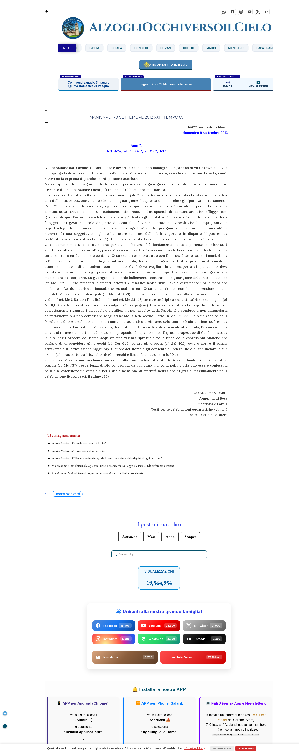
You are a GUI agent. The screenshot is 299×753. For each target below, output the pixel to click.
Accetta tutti (246, 748)
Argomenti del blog (166, 66)
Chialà (131, 48)
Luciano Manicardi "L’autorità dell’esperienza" (78, 452)
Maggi (237, 48)
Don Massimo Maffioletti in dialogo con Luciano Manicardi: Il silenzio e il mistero (98, 474)
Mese (151, 537)
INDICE (67, 48)
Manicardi (265, 48)
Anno (170, 537)
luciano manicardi (67, 494)
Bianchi (80, 48)
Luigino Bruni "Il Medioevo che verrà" (166, 85)
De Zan (186, 48)
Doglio (212, 48)
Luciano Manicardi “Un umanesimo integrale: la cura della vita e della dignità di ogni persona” (106, 459)
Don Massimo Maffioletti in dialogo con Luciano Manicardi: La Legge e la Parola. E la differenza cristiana (112, 467)
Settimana (129, 537)
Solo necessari (222, 748)
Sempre (190, 537)
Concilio (158, 48)
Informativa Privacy (194, 748)
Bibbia (106, 48)
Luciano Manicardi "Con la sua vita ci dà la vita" (78, 444)
